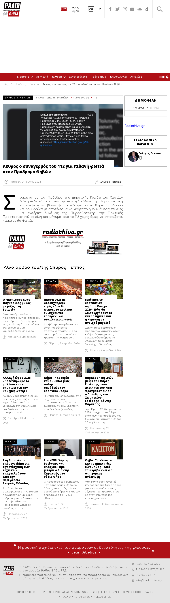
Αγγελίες (136, 77)
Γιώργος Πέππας (150, 153)
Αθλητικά (42, 77)
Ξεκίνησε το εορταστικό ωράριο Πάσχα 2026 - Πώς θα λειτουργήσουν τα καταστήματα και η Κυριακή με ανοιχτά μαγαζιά (98, 311)
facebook (110, 9)
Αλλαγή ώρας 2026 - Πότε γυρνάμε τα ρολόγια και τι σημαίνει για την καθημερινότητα (17, 384)
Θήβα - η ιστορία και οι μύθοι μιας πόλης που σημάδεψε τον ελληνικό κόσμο (57, 384)
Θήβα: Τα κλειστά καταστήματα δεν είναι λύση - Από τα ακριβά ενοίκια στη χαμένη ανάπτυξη (99, 468)
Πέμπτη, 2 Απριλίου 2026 (64, 343)
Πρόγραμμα (98, 77)
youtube (132, 9)
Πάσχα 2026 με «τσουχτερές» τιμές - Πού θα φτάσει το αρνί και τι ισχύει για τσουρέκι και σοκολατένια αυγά (58, 309)
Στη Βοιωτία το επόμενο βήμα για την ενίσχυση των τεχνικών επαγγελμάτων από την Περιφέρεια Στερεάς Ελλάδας (16, 471)
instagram (125, 9)
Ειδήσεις (23, 77)
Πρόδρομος (81, 97)
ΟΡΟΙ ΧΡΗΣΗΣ (26, 592)
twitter (117, 9)
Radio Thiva (12, 9)
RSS (94, 592)
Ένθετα (57, 77)
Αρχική (8, 84)
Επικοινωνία (118, 77)
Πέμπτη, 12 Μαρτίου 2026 (64, 415)
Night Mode (164, 77)
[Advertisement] (85, 46)
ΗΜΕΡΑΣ (139, 107)
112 (95, 97)
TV (99, 9)
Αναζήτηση (159, 9)
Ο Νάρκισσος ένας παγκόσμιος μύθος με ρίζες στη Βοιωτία (17, 304)
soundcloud (139, 9)
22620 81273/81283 (152, 569)
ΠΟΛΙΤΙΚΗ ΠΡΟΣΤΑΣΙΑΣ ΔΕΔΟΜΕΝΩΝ (63, 592)
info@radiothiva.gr (149, 580)
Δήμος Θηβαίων (58, 97)
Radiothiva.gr (134, 126)
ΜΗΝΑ (154, 107)
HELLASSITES (102, 597)
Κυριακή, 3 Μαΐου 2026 (22, 337)
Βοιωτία (34, 84)
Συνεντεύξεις (78, 77)
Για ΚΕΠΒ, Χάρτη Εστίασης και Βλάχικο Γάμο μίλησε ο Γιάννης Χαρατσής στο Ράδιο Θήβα (56, 468)
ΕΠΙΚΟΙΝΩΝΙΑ (110, 592)
